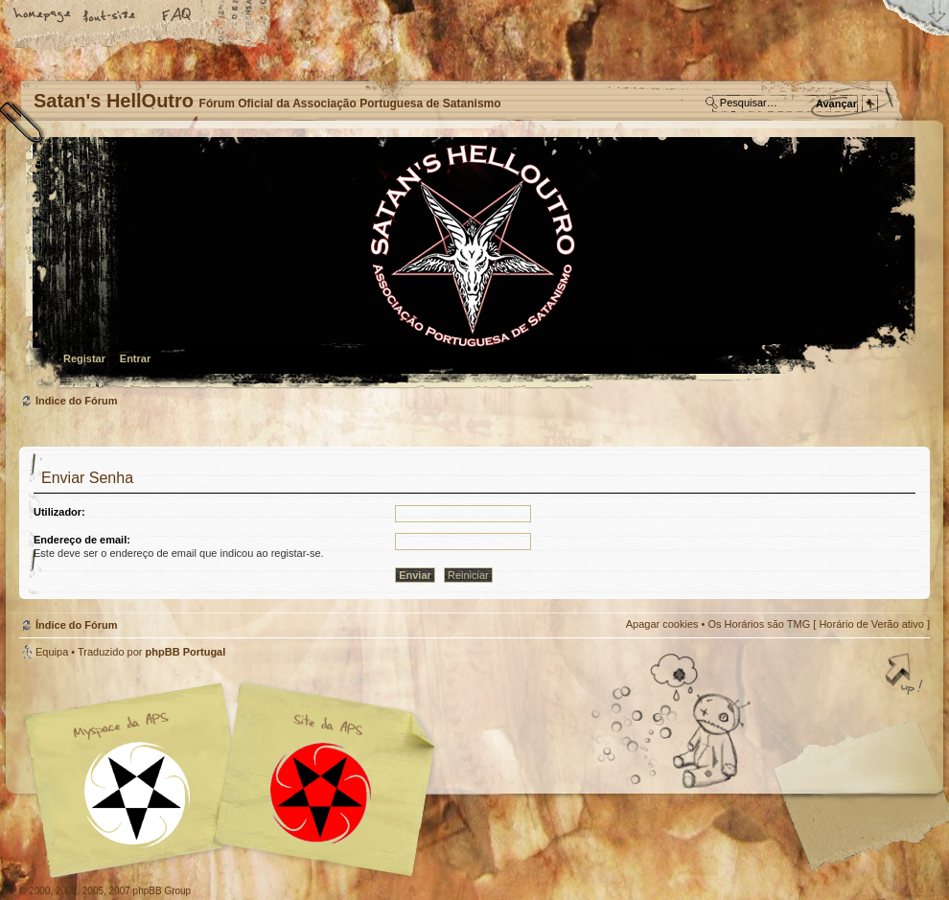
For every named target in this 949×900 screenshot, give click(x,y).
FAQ (177, 16)
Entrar (135, 358)
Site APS (321, 793)
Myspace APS (235, 780)
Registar (84, 358)
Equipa (51, 652)
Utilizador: (59, 512)
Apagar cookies (662, 624)
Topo (906, 676)
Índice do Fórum (472, 264)
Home (43, 16)
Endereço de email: (82, 539)
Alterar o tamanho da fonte (110, 16)
